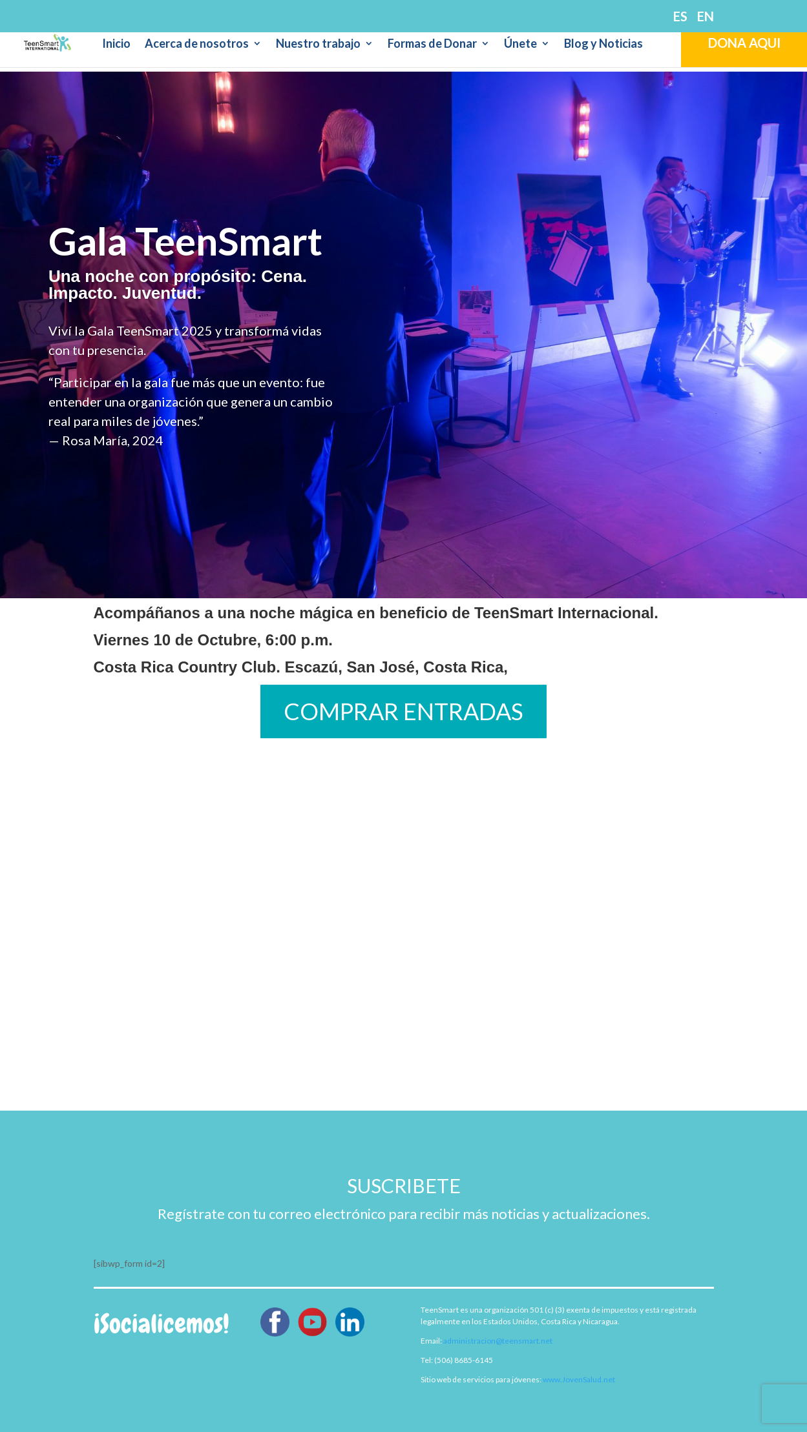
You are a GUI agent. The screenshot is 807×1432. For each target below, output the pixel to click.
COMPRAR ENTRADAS (403, 711)
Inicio (116, 44)
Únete (520, 44)
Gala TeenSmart (185, 240)
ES (680, 17)
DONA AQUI (744, 42)
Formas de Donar (432, 44)
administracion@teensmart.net (497, 1341)
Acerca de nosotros (197, 44)
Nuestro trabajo (318, 44)
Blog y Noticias (603, 44)
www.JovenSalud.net (579, 1379)
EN (705, 17)
